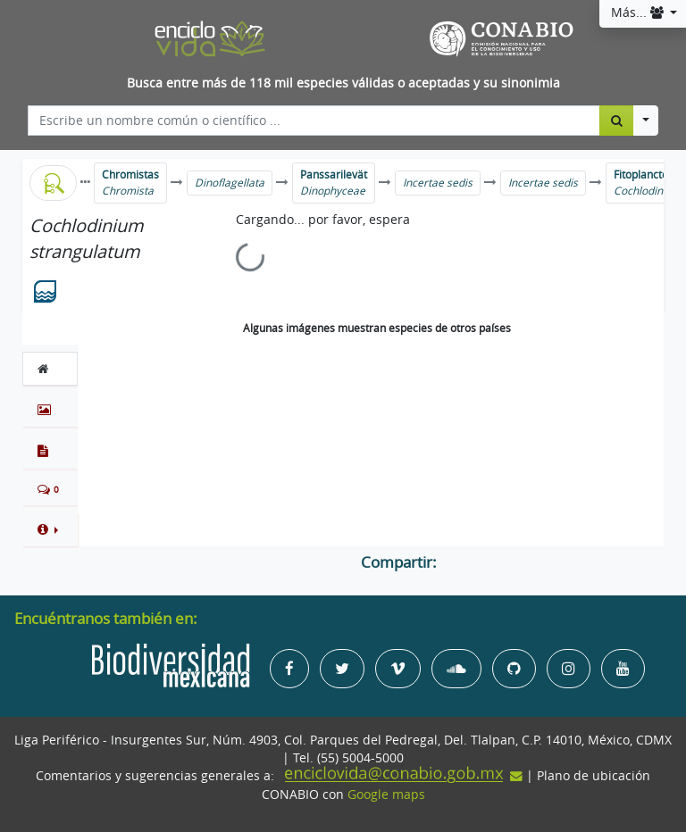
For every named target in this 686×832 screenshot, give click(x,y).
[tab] (50, 369)
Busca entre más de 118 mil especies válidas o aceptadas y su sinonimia (343, 83)
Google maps (386, 794)
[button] (50, 529)
